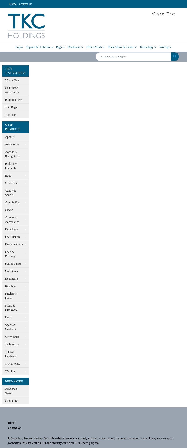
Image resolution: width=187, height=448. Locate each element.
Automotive (12, 144)
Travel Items (12, 363)
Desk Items (11, 229)
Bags (59, 47)
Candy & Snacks (10, 192)
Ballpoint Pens (13, 99)
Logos (19, 47)
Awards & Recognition (12, 154)
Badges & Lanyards (11, 166)
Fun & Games (13, 263)
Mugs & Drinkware (11, 307)
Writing (163, 47)
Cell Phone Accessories (12, 90)
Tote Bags (11, 107)
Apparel (10, 136)
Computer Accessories (12, 219)
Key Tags (10, 286)
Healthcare (11, 278)
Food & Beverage (10, 254)
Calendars (11, 183)
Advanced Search (11, 391)
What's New (12, 80)
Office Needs (94, 47)
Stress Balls (12, 336)
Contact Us (25, 3)
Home (12, 3)
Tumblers (10, 114)
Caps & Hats (12, 202)
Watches (10, 371)
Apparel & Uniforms (38, 47)
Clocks (9, 209)
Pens (8, 317)
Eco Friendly (12, 236)
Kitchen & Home (11, 296)
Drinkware (74, 47)
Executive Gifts (14, 244)
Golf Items (11, 271)
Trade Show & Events (121, 47)
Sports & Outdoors (10, 327)
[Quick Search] (133, 56)
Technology (146, 47)
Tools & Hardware (11, 354)
